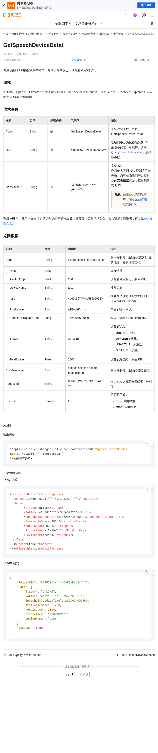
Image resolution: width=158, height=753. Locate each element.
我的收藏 (144, 60)
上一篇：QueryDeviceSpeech (22, 660)
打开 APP (146, 5)
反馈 (83, 680)
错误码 (135, 262)
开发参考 (53, 33)
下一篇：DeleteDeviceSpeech (135, 660)
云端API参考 (88, 33)
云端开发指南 (70, 33)
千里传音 (118, 33)
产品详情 (77, 60)
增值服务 (104, 33)
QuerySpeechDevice (125, 152)
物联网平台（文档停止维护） (28, 33)
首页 (5, 33)
